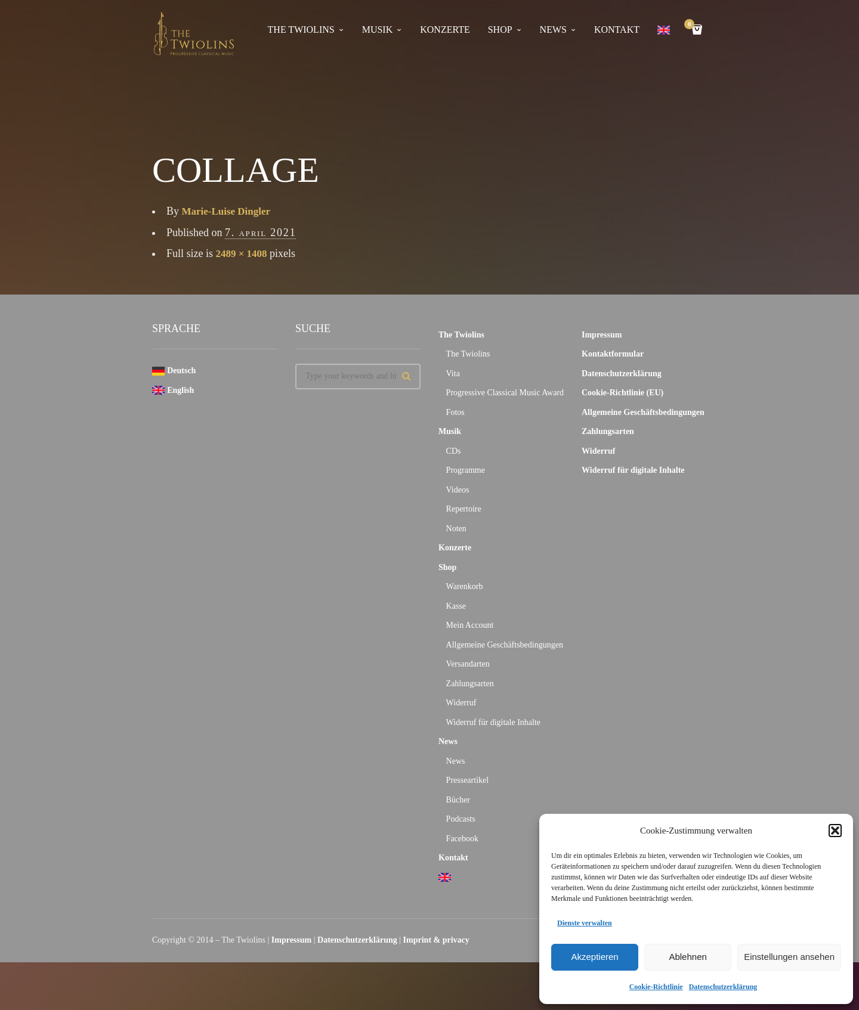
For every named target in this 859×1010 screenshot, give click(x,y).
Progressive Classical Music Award (505, 392)
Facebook (462, 838)
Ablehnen (687, 957)
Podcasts (460, 818)
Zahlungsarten (470, 683)
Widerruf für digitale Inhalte (493, 722)
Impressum (602, 334)
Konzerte (444, 29)
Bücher (458, 799)
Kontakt (616, 29)
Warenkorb (464, 586)
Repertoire (463, 508)
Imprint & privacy (436, 939)
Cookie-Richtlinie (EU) (622, 392)
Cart (691, 25)
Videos (457, 489)
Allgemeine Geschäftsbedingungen (504, 644)
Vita (453, 373)
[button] (835, 830)
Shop (500, 29)
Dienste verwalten (584, 923)
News (553, 29)
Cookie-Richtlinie (656, 987)
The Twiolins (301, 29)
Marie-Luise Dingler (229, 211)
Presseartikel (467, 780)
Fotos (455, 412)
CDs (453, 451)
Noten (456, 528)
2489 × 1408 (243, 253)
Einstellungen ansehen (789, 957)
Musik (377, 29)
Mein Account (470, 625)
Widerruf (461, 702)
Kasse (456, 606)
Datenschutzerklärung (723, 987)
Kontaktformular (613, 353)
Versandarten (468, 663)
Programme (465, 470)
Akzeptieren (594, 957)
